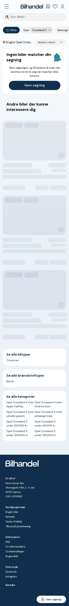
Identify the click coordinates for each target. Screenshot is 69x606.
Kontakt (10, 585)
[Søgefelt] (36, 17)
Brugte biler (12, 512)
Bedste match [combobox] (46, 42)
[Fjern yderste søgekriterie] (50, 30)
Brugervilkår (12, 556)
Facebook (11, 571)
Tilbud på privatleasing (18, 526)
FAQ (8, 541)
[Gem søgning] (51, 599)
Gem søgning (34, 85)
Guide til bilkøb (14, 521)
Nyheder (10, 516)
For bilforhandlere (15, 546)
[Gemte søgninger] (48, 6)
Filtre (11, 30)
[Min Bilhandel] (62, 6)
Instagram (11, 576)
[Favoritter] (55, 6)
